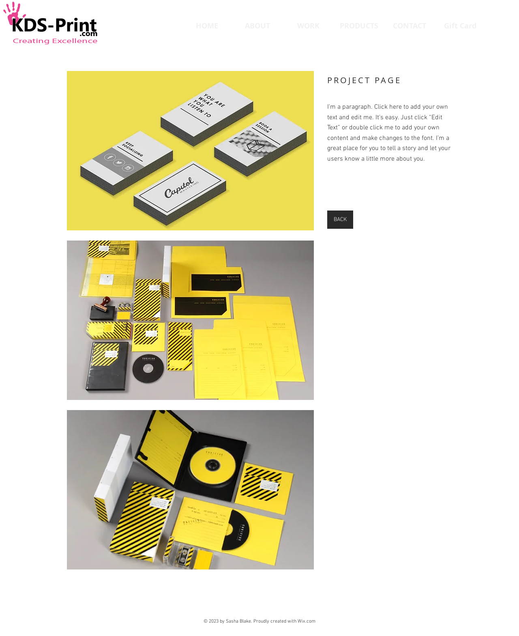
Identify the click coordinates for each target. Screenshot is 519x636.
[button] (190, 150)
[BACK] (340, 220)
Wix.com (306, 621)
